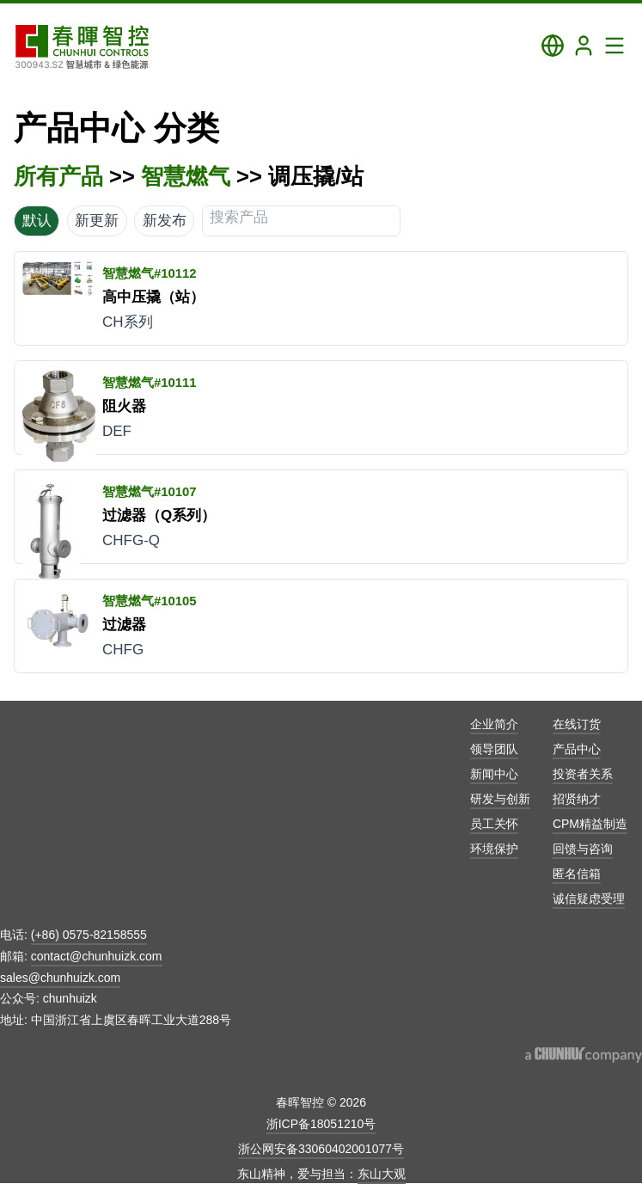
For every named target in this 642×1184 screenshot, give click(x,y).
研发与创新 (500, 799)
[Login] (584, 46)
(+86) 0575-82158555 (89, 935)
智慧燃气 (185, 176)
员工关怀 (494, 824)
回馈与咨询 (583, 849)
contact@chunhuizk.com (96, 956)
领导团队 (494, 749)
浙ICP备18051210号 (321, 1124)
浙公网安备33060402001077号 (321, 1149)
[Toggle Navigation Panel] (614, 46)
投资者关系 (583, 774)
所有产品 (58, 176)
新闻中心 (494, 774)
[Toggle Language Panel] (553, 46)
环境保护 (494, 849)
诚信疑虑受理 (589, 898)
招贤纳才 (577, 799)
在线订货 (577, 724)
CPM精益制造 (590, 824)
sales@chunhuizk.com (60, 978)
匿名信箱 (577, 873)
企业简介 (494, 724)
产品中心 (577, 749)
